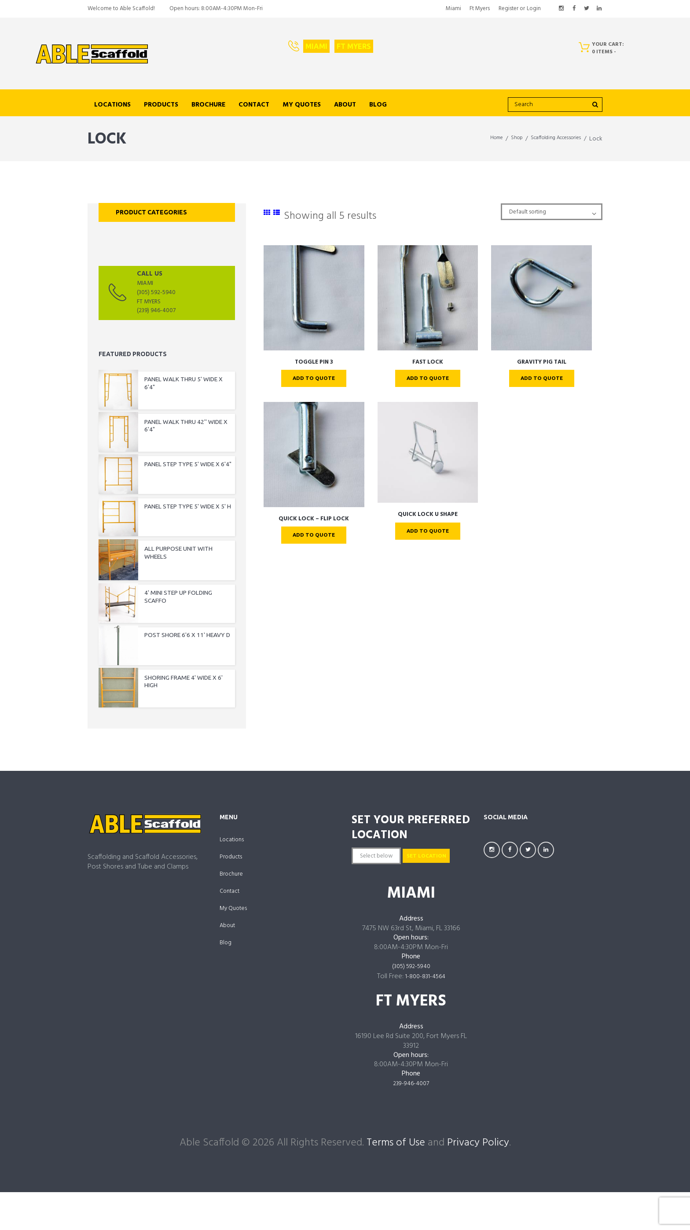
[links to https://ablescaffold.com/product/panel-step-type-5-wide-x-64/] (167, 471)
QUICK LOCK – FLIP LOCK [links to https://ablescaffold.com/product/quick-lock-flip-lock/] (314, 522)
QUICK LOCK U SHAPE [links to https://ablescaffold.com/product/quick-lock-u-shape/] (428, 517)
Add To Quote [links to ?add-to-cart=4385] (314, 379)
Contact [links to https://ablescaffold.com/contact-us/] (254, 104)
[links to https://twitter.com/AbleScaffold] (586, 8)
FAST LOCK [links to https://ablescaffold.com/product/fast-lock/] (427, 362)
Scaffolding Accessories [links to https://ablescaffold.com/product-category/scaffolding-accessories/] (549, 139)
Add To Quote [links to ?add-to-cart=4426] (314, 539)
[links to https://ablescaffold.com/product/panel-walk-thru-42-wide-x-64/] (167, 431)
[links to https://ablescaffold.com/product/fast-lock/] (428, 297)
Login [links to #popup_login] (534, 8)
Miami (316, 46)
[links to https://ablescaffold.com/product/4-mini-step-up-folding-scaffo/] (167, 608)
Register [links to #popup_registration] (508, 8)
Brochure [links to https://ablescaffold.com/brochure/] (208, 104)
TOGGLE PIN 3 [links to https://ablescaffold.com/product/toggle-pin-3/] (313, 362)
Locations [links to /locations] (112, 104)
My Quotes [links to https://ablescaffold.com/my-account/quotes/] (302, 104)
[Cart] (604, 50)
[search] (555, 104)
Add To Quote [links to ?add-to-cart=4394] (427, 379)
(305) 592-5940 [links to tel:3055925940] (411, 1007)
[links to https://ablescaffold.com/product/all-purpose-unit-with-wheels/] (167, 563)
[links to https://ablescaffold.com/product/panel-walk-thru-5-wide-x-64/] (167, 387)
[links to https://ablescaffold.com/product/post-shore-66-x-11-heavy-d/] (167, 648)
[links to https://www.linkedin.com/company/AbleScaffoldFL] (598, 8)
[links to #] (268, 212)
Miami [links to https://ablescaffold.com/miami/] (453, 8)
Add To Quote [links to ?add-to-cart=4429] (427, 535)
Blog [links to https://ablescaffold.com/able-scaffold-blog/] (378, 104)
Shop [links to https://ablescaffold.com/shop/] (501, 139)
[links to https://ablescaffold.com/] (92, 54)
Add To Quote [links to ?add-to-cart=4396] (541, 379)
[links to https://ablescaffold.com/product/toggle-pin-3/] (314, 297)
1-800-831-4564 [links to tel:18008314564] (425, 1016)
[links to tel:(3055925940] (167, 295)
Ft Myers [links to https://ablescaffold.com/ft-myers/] (480, 8)
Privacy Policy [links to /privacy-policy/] (478, 1182)
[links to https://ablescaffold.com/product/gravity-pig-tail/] (541, 297)
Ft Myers (354, 46)
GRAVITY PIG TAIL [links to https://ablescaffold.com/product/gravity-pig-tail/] (541, 362)
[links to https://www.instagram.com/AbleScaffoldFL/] (561, 8)
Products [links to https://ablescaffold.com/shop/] (161, 104)
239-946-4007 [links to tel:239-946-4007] (411, 1123)
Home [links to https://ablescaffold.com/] (478, 139)
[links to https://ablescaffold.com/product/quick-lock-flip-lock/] (314, 457)
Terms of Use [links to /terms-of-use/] (396, 1182)
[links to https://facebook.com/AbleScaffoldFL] (573, 8)
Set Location (389, 894)
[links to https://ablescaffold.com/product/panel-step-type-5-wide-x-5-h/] (167, 515)
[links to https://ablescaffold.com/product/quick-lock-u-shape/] (428, 455)
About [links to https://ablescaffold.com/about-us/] (345, 104)
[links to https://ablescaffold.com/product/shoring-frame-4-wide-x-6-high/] (167, 696)
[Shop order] (541, 213)
